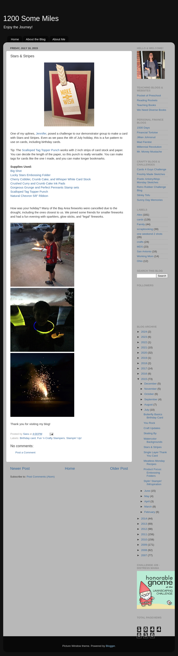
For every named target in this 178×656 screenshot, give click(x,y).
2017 (144, 368)
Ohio (140, 261)
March (148, 506)
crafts (140, 241)
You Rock (149, 422)
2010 (144, 539)
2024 (144, 331)
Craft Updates (152, 428)
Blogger (110, 645)
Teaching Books (146, 105)
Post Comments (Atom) (41, 476)
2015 (144, 379)
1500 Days (143, 127)
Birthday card (28, 438)
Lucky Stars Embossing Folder (30, 175)
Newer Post (20, 468)
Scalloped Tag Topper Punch (41, 150)
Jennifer (41, 133)
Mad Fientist (144, 142)
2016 (144, 373)
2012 (144, 528)
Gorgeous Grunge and (25, 187)
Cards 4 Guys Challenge (151, 169)
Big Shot (16, 170)
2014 (144, 518)
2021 (144, 347)
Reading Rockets (147, 100)
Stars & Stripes (153, 447)
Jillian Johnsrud (146, 137)
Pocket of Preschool (149, 95)
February (150, 511)
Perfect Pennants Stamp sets (60, 187)
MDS (140, 246)
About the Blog (35, 39)
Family (141, 224)
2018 (144, 363)
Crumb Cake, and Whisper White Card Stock (61, 179)
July (147, 409)
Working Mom (145, 256)
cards (140, 219)
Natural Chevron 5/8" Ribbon (29, 195)
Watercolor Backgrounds (153, 440)
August (148, 404)
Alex (139, 214)
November (150, 388)
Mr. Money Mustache (149, 151)
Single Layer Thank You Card (155, 454)
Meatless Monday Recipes (154, 462)
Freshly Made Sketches (151, 174)
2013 (144, 523)
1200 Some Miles (31, 18)
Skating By (150, 433)
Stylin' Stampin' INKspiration (153, 483)
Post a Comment (25, 452)
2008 (144, 550)
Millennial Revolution (149, 146)
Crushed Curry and (22, 183)
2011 (144, 534)
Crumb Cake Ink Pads (50, 183)
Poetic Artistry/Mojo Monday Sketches (148, 180)
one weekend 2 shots (149, 233)
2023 (144, 336)
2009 (144, 544)
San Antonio (144, 251)
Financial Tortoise (147, 132)
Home (15, 39)
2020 (144, 352)
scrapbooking (145, 229)
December (150, 383)
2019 (144, 357)
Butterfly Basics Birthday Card (153, 416)
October (149, 393)
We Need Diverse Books (151, 109)
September (151, 399)
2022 (144, 342)
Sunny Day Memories (150, 199)
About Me (58, 39)
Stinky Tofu (143, 195)
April (147, 501)
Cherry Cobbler (20, 179)
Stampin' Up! (74, 438)
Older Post (119, 468)
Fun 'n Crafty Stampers (51, 438)
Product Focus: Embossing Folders (153, 472)
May (147, 496)
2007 (144, 555)
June (147, 490)
